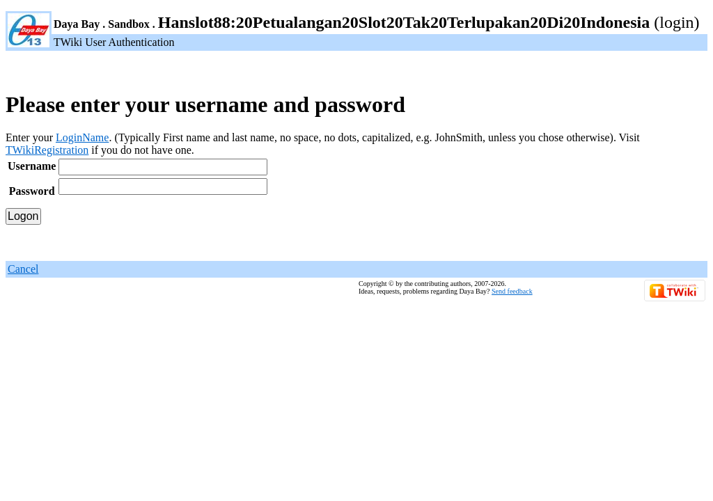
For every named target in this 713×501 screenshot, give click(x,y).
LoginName (82, 137)
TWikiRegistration (47, 150)
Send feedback (512, 291)
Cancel (23, 269)
